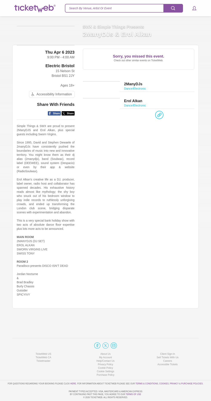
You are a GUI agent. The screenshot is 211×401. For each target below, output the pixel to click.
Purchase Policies (192, 372)
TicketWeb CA (43, 345)
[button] (192, 8)
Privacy (174, 372)
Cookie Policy (105, 356)
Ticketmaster (43, 349)
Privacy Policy (105, 352)
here (73, 372)
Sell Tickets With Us (167, 345)
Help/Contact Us (105, 349)
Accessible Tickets (167, 352)
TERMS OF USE (133, 394)
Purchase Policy (105, 363)
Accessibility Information (51, 110)
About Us (105, 342)
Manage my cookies (106, 359)
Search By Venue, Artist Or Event (90, 8)
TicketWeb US (43, 342)
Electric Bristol (59, 82)
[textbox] (124, 8)
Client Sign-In (167, 342)
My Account (105, 345)
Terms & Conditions (146, 372)
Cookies (164, 372)
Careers (167, 349)
